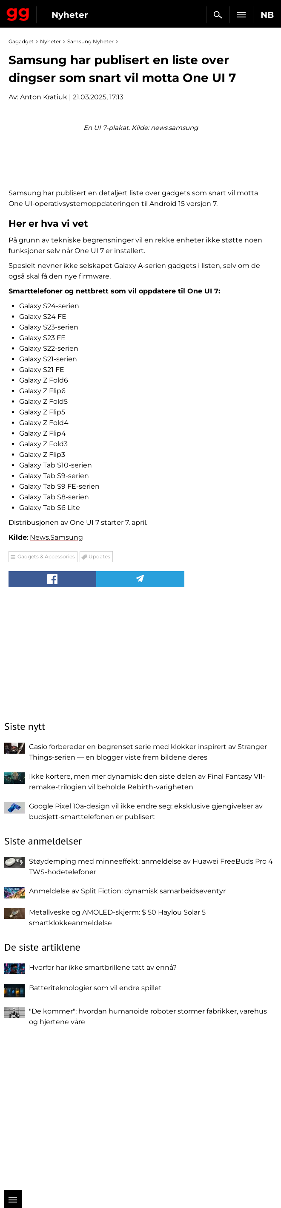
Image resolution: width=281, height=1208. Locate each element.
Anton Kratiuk (43, 97)
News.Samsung (56, 685)
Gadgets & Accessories (46, 704)
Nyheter (70, 15)
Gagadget (18, 12)
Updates (99, 704)
